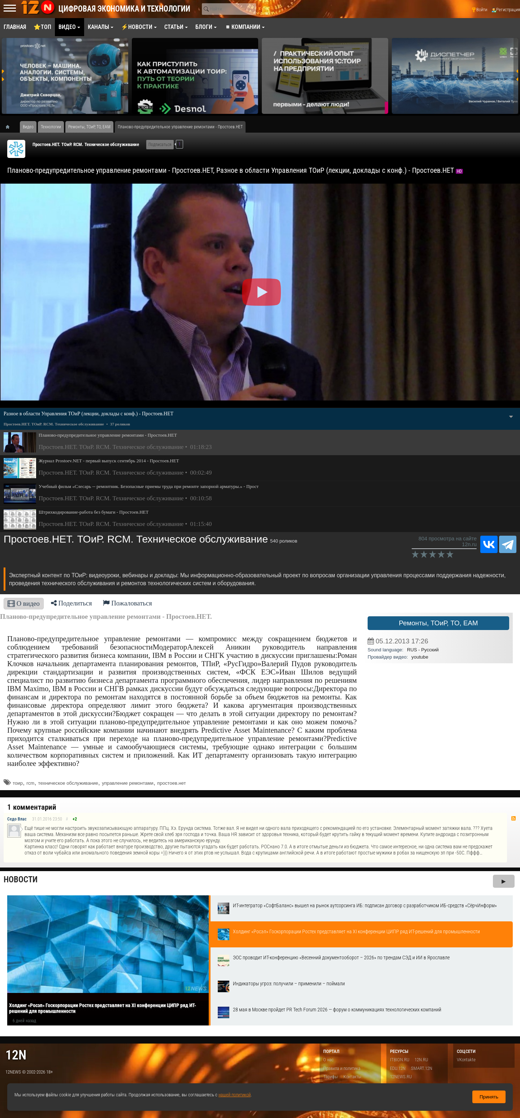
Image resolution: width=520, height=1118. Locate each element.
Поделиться (71, 603)
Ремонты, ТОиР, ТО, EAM (438, 623)
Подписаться (160, 144)
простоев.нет (171, 783)
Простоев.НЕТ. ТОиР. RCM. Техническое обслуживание (85, 144)
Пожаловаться (127, 603)
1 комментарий (31, 807)
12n (15, 1055)
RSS (513, 818)
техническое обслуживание (68, 783)
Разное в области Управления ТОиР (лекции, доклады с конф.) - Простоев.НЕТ (88, 413)
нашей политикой (234, 1094)
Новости (21, 879)
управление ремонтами (127, 783)
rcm (30, 783)
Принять (489, 1097)
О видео (24, 603)
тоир (18, 783)
